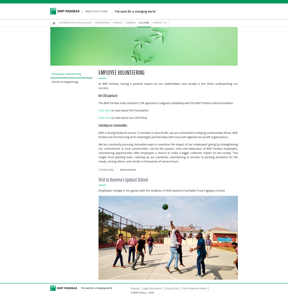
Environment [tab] (128, 169)
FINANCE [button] (118, 22)
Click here (105, 110)
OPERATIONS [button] (102, 22)
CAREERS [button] (131, 22)
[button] (109, 238)
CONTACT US (159, 22)
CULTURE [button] (144, 22)
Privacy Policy (172, 288)
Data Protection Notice (194, 288)
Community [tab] (106, 169)
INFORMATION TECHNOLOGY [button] (75, 22)
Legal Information (152, 288)
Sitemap (135, 288)
